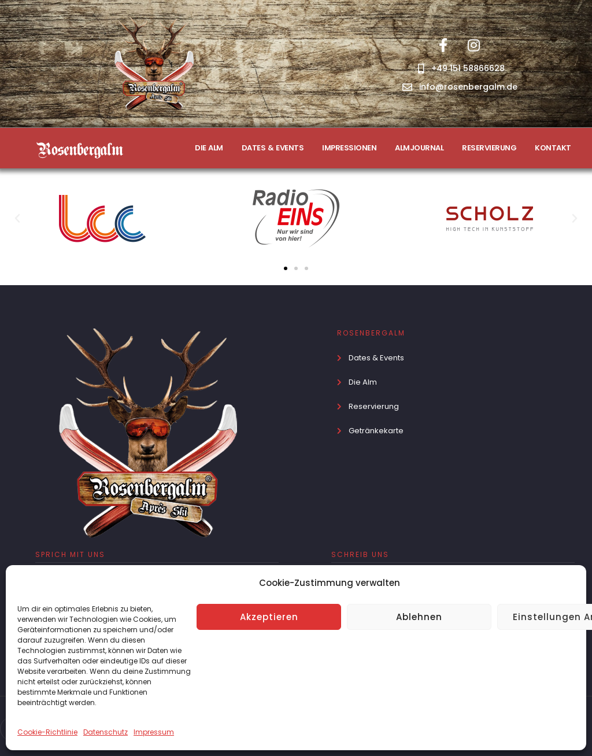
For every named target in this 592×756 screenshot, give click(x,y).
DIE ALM (209, 147)
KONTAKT (553, 147)
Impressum (154, 732)
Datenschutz (105, 732)
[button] (17, 218)
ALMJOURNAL (419, 147)
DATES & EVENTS (273, 147)
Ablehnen (419, 617)
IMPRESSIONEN (349, 147)
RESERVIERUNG (489, 147)
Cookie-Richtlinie (47, 732)
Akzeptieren (269, 617)
